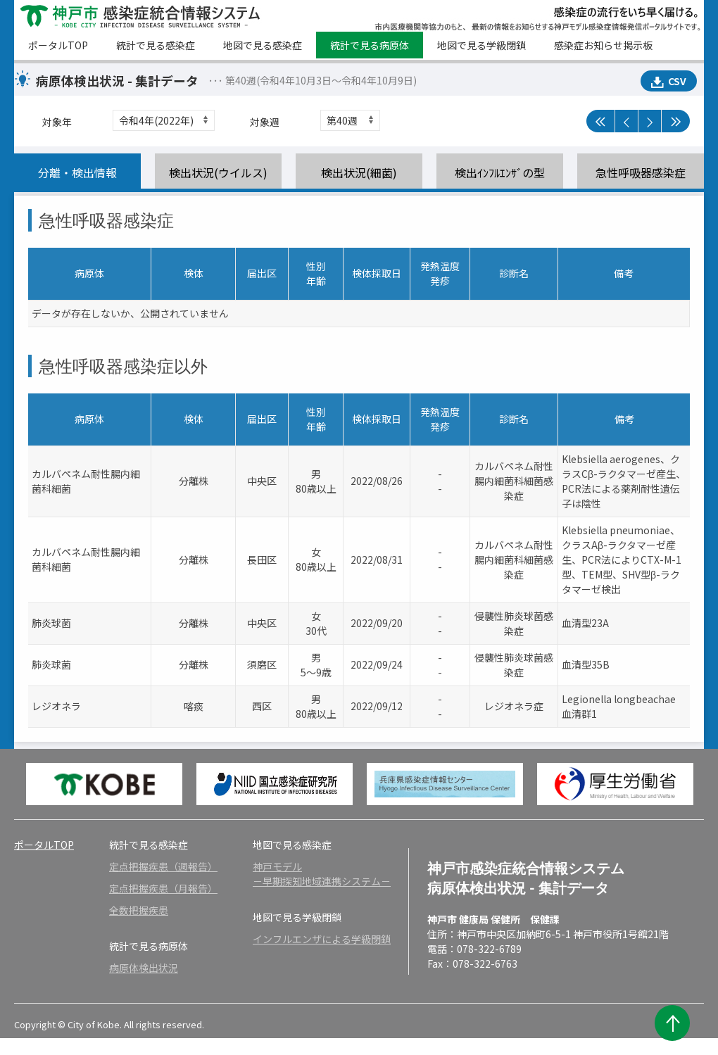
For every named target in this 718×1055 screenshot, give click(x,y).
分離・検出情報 (77, 172)
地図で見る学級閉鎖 (481, 45)
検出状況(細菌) (359, 172)
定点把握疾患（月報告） (163, 888)
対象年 (57, 122)
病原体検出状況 (143, 968)
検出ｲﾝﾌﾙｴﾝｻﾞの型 (500, 172)
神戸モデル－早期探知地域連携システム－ (322, 873)
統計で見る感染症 (155, 45)
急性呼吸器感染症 (641, 172)
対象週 (264, 122)
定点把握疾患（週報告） (163, 866)
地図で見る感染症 (262, 45)
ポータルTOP (58, 45)
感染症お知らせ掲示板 (603, 45)
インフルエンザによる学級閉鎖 (322, 939)
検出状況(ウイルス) (218, 172)
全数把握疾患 (138, 910)
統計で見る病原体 (369, 45)
